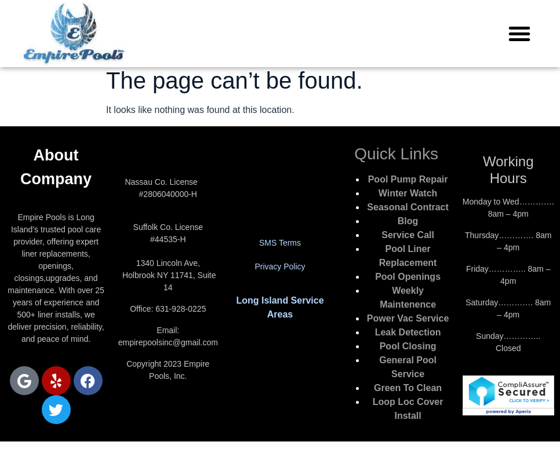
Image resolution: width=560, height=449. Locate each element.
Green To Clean (408, 388)
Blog (408, 221)
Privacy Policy (279, 266)
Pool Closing (408, 346)
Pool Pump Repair (408, 179)
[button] (519, 33)
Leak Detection (408, 332)
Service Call (407, 235)
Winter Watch (408, 193)
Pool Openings (408, 277)
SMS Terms (280, 242)
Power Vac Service (408, 318)
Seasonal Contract (407, 207)
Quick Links (396, 154)
